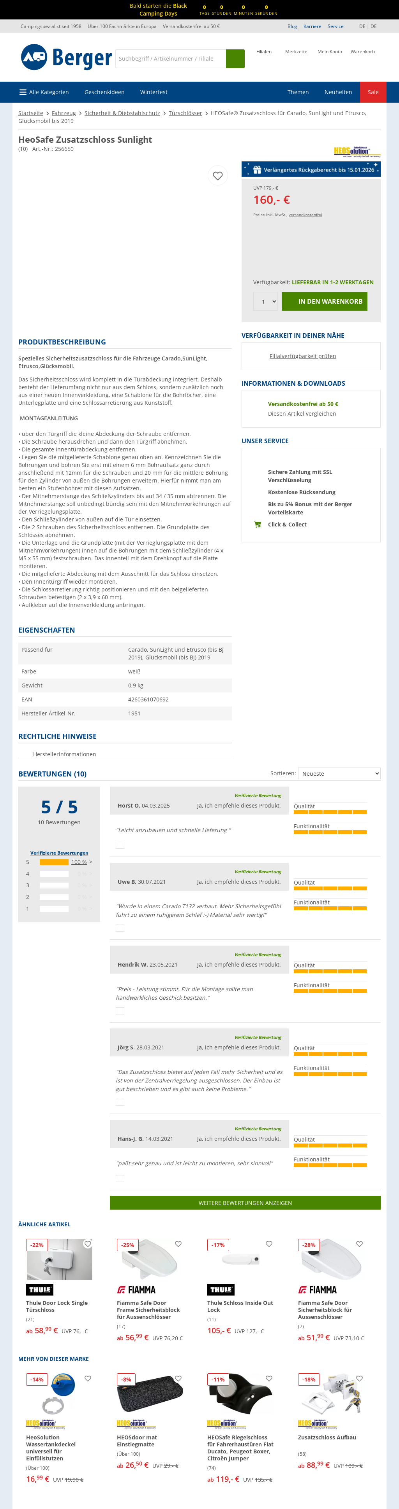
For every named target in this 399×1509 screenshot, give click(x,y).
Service (336, 26)
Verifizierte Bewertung (257, 795)
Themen (298, 92)
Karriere (312, 26)
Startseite (30, 113)
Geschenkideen (105, 92)
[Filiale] (264, 58)
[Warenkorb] (363, 58)
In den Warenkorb (325, 301)
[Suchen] (235, 58)
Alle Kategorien (49, 92)
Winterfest (154, 92)
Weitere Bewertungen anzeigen (245, 1203)
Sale (373, 92)
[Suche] (170, 58)
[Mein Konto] (330, 58)
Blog (292, 26)
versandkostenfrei (305, 214)
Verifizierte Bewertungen (59, 853)
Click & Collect (287, 524)
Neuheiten (338, 92)
